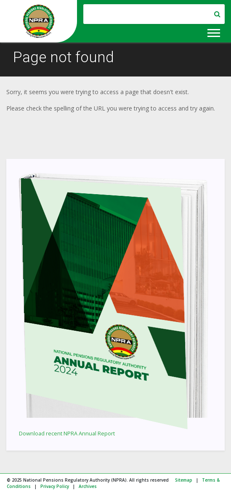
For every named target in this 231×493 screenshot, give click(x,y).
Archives (88, 486)
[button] (213, 31)
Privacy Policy (54, 486)
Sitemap (183, 480)
